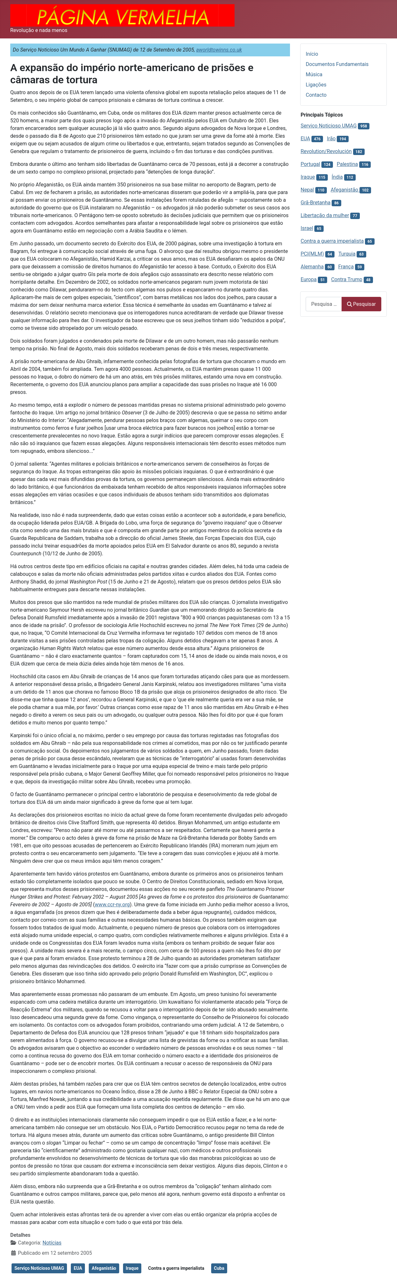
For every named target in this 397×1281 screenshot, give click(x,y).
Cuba (219, 1268)
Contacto (316, 95)
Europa (309, 279)
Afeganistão (104, 1268)
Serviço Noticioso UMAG (39, 1268)
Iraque (132, 1268)
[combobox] (324, 304)
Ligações (316, 85)
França (345, 267)
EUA (78, 1268)
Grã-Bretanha (315, 203)
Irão (331, 138)
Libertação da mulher (325, 215)
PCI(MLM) (312, 254)
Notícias (52, 1243)
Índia (337, 177)
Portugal (310, 164)
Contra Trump (346, 279)
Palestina (347, 164)
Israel (307, 228)
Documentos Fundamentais (337, 64)
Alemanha (312, 267)
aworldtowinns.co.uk (219, 50)
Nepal (307, 190)
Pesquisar (361, 304)
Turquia (346, 254)
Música (314, 74)
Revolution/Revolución (326, 151)
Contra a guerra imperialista (176, 1268)
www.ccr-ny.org (112, 905)
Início (312, 54)
